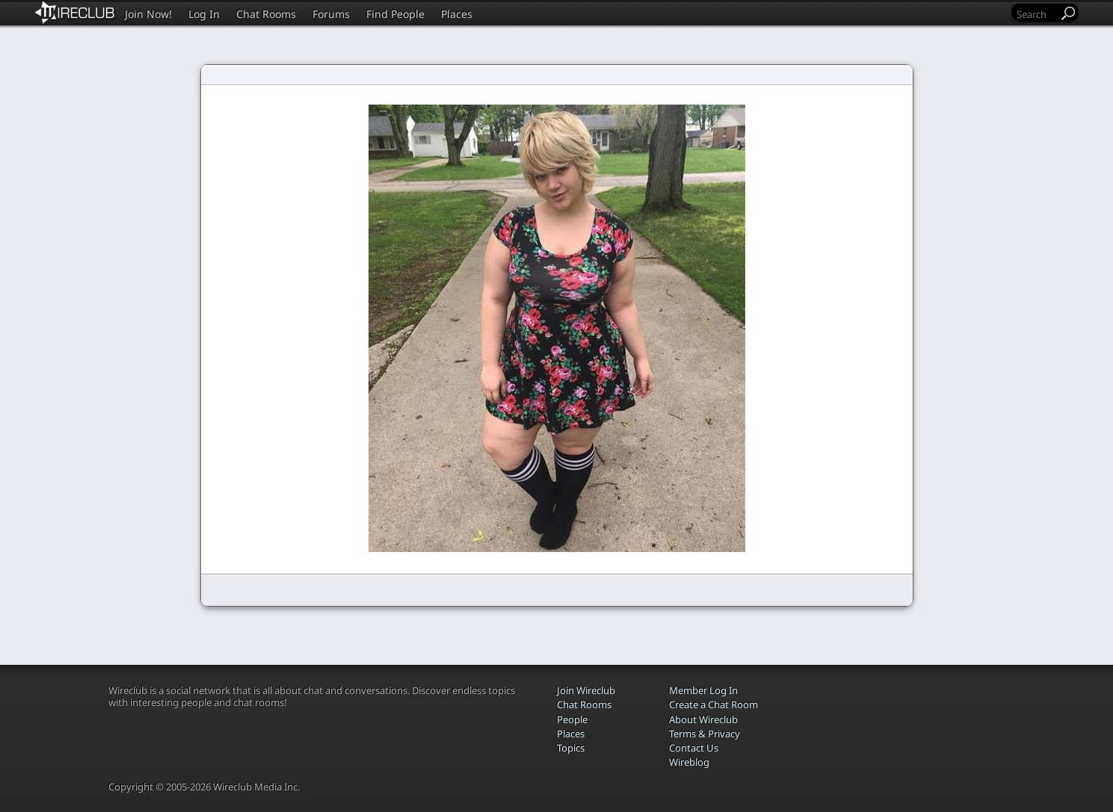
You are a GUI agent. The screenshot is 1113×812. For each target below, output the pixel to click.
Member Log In (703, 690)
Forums (331, 14)
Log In (204, 14)
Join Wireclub (586, 690)
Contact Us (693, 748)
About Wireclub (703, 719)
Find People (395, 14)
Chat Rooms (266, 14)
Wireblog (689, 762)
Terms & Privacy (704, 734)
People (572, 719)
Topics (571, 748)
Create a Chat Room (713, 704)
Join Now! (148, 14)
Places (456, 14)
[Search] (1036, 13)
